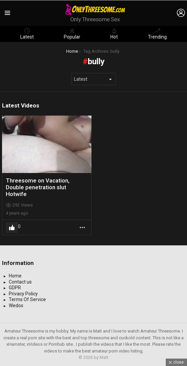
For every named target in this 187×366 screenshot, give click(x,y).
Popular (72, 34)
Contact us (20, 282)
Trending (157, 34)
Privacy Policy (23, 293)
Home (15, 275)
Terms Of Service (27, 299)
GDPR (15, 287)
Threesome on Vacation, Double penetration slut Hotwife (38, 187)
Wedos (16, 305)
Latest (27, 34)
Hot (114, 34)
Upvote (12, 227)
